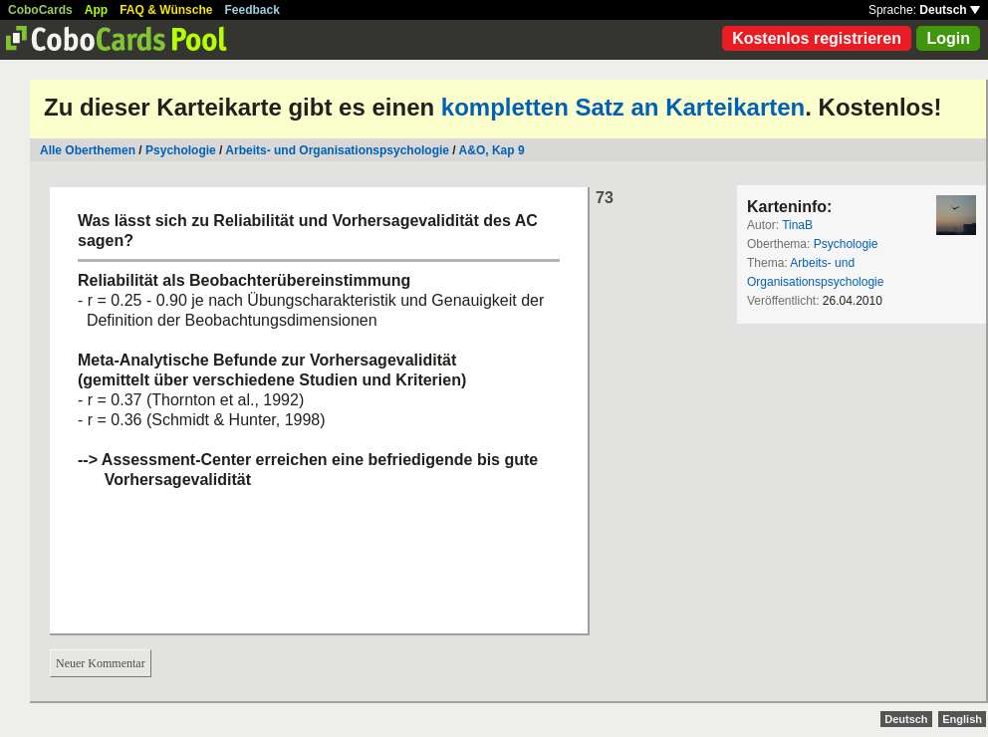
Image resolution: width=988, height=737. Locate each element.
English (962, 719)
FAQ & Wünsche (166, 10)
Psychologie (180, 150)
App (96, 10)
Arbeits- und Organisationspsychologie (337, 150)
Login (948, 38)
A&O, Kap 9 (492, 150)
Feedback (252, 10)
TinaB (797, 225)
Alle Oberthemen (87, 150)
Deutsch (949, 10)
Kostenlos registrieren (816, 38)
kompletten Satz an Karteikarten (623, 107)
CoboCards (40, 10)
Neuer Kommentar (100, 663)
